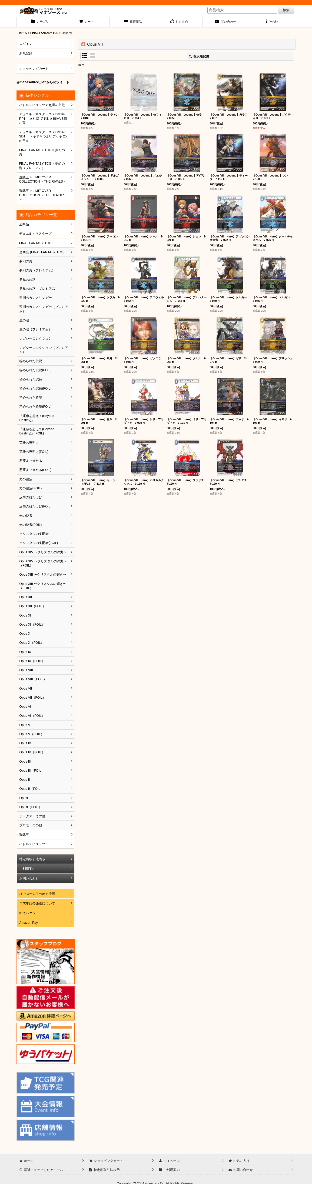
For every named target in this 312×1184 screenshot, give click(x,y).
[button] (272, 22)
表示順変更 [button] (199, 56)
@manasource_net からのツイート (43, 82)
